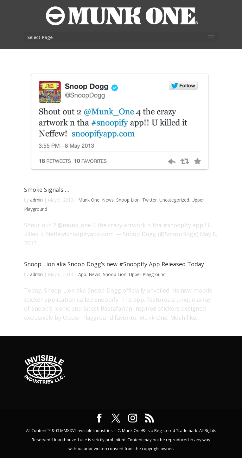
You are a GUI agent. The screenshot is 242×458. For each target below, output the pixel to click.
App (82, 274)
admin (36, 200)
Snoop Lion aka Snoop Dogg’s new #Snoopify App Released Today (114, 264)
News (108, 200)
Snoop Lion (128, 200)
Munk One (88, 200)
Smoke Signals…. (46, 189)
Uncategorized (174, 200)
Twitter (149, 200)
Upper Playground (147, 274)
